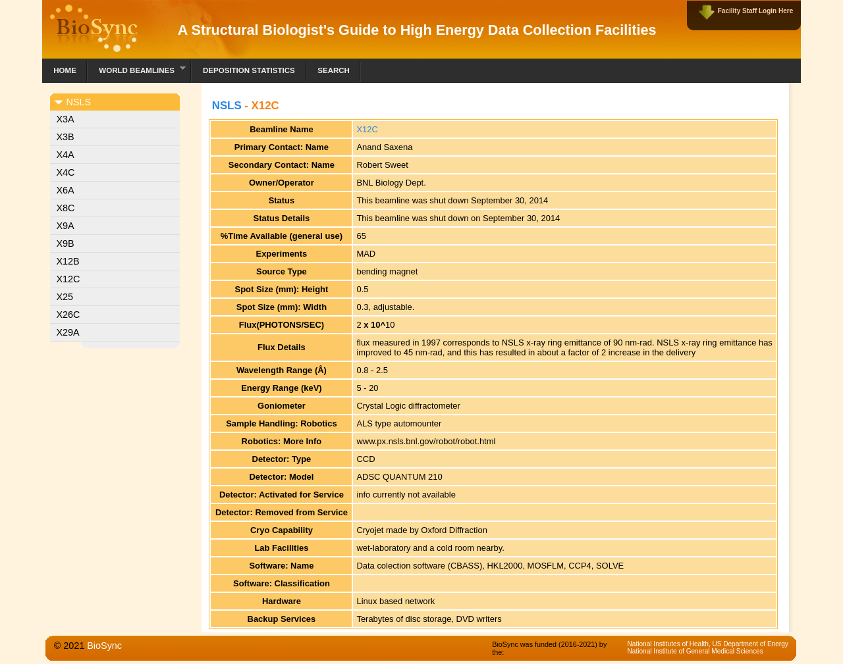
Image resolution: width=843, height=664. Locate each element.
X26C (68, 314)
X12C (68, 279)
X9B (65, 243)
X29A (68, 332)
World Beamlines (137, 69)
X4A (65, 154)
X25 (65, 297)
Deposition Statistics (249, 70)
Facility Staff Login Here (755, 10)
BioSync (104, 645)
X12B (68, 261)
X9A (65, 225)
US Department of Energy (750, 644)
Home (64, 70)
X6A (65, 190)
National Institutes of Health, (670, 644)
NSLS (227, 105)
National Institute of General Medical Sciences (695, 651)
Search (333, 70)
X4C (66, 172)
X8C (66, 208)
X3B (65, 137)
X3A (65, 119)
